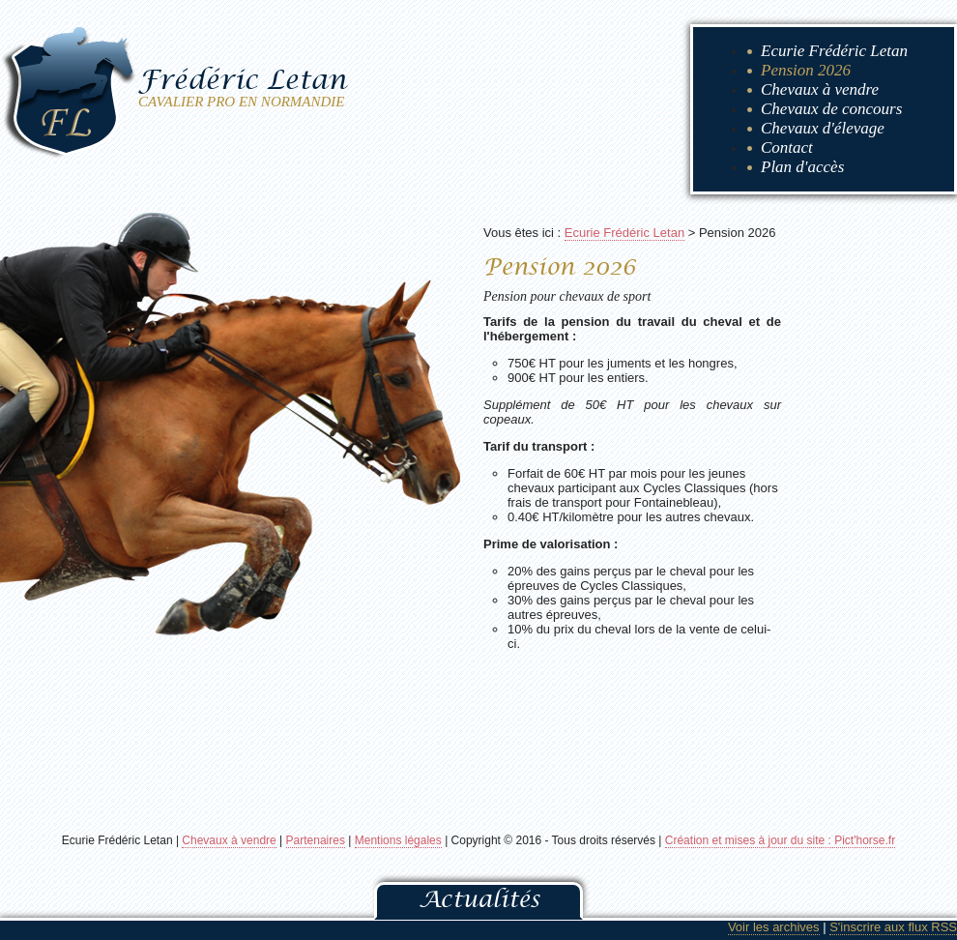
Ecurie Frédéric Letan (834, 51)
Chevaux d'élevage (822, 128)
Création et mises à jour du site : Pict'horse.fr (780, 840)
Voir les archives (774, 927)
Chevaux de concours (831, 109)
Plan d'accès (802, 167)
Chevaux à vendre (820, 89)
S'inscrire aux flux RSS (893, 927)
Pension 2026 (806, 70)
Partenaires (315, 840)
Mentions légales (398, 840)
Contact (787, 147)
